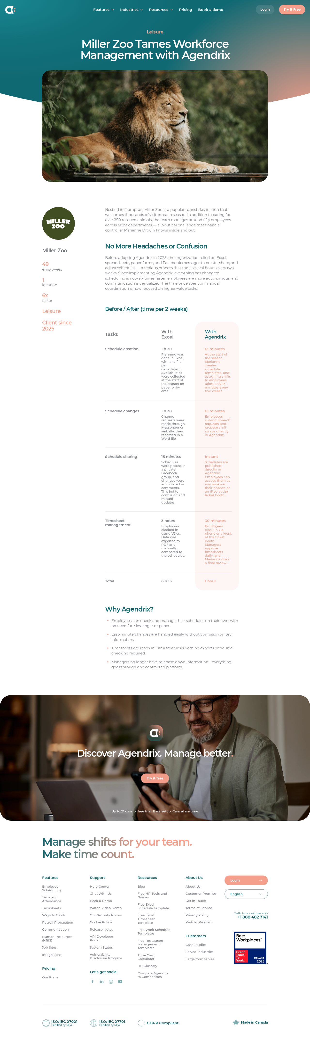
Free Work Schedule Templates (154, 931)
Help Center (99, 886)
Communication (55, 929)
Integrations (52, 955)
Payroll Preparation (57, 922)
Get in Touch (196, 901)
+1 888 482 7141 (253, 917)
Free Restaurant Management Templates (150, 944)
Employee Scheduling (51, 888)
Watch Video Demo (106, 908)
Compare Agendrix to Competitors (153, 975)
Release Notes (101, 929)
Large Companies (200, 959)
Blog (141, 886)
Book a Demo (101, 901)
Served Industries (200, 952)
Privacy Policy (197, 915)
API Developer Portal (101, 938)
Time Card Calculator (146, 957)
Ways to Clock (53, 915)
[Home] (33, 9)
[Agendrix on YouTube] (120, 981)
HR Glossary (147, 966)
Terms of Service (199, 908)
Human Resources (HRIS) (57, 938)
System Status (101, 947)
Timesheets (51, 908)
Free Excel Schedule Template (153, 906)
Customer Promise (201, 893)
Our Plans (50, 977)
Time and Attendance (51, 899)
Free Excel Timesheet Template (146, 918)
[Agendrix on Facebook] (92, 981)
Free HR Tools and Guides (152, 895)
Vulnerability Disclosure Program (106, 956)
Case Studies (196, 945)
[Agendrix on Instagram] (111, 981)
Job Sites (49, 947)
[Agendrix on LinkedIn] (101, 981)
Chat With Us (101, 893)
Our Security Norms (106, 915)
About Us (193, 886)
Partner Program (199, 922)
